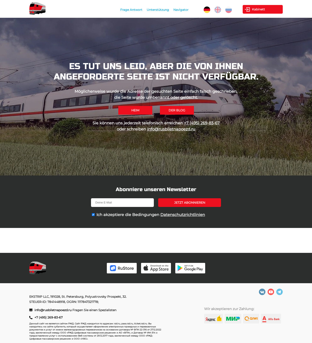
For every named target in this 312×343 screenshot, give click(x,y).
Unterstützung (158, 10)
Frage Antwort (131, 10)
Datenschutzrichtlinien (182, 214)
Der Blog (177, 110)
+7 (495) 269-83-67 (202, 123)
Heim (135, 110)
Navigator (180, 10)
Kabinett (258, 9)
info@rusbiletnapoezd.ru (171, 129)
